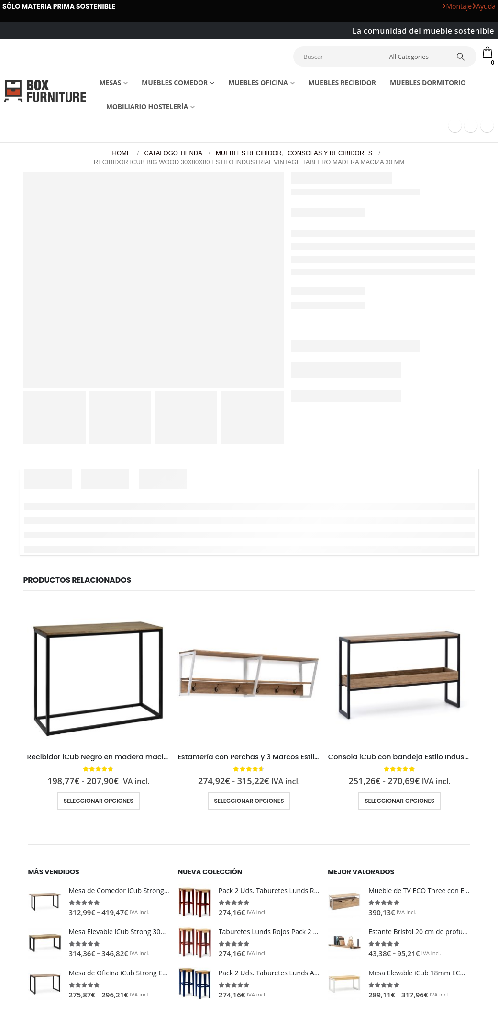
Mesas (111, 81)
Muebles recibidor (342, 81)
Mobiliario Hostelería (147, 105)
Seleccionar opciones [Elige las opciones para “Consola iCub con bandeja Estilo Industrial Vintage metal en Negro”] (399, 800)
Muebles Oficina (258, 81)
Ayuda (484, 6)
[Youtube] (470, 124)
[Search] (463, 56)
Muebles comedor (175, 81)
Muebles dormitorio (428, 81)
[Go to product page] (98, 672)
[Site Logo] (45, 90)
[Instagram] (487, 124)
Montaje (457, 6)
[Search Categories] (418, 56)
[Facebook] (455, 124)
